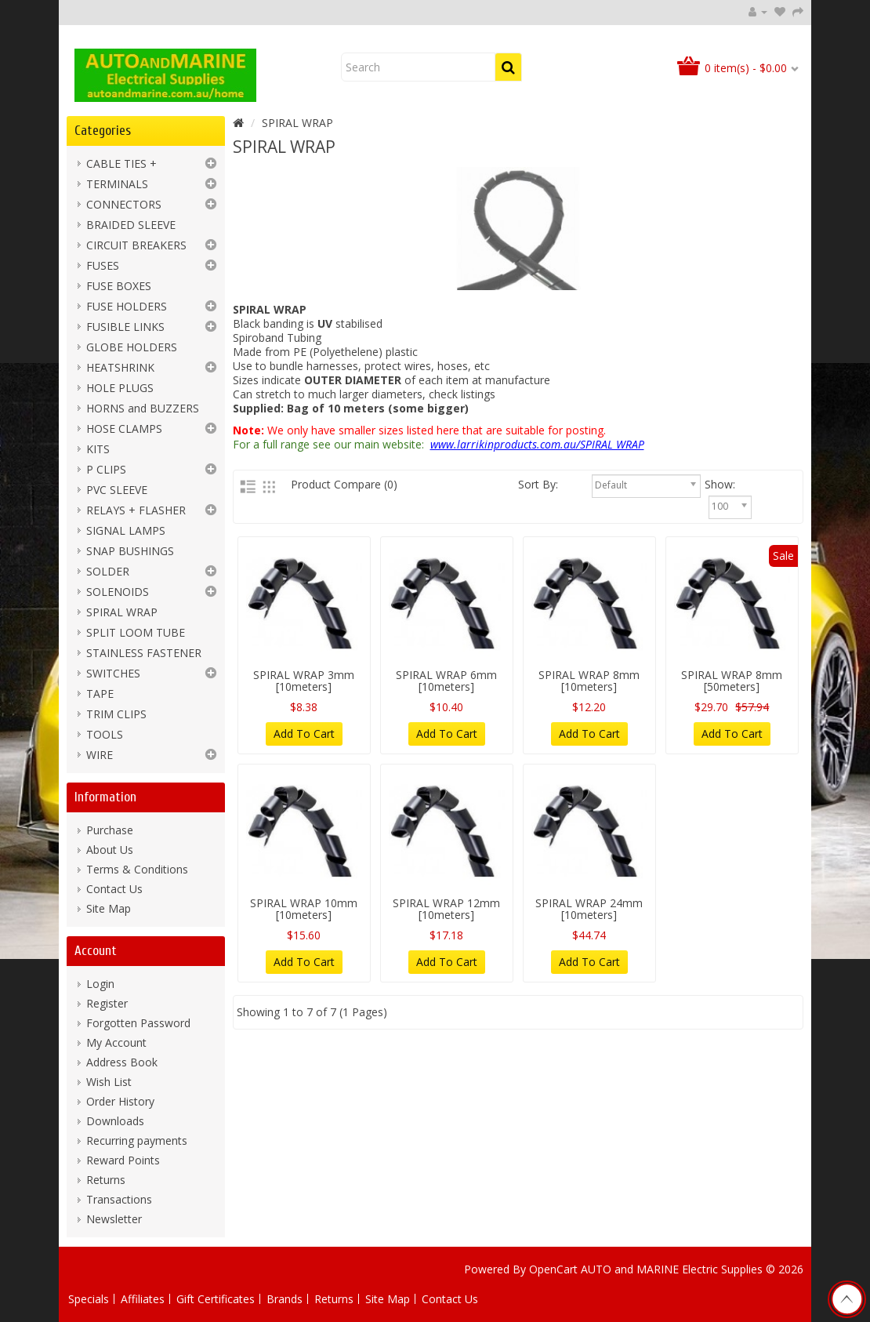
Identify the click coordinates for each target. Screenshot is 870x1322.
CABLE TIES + (121, 163)
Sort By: (568, 485)
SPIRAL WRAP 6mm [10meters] (446, 680)
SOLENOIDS (117, 591)
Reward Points (123, 1160)
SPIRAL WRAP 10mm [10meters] (303, 908)
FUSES (102, 265)
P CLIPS (106, 469)
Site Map (108, 908)
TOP (847, 1299)
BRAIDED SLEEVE (131, 224)
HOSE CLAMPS (124, 428)
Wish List (109, 1081)
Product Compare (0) (344, 484)
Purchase (109, 830)
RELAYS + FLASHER (136, 510)
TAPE (100, 693)
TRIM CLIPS (116, 713)
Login (100, 983)
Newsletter (114, 1218)
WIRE (99, 754)
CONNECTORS (123, 204)
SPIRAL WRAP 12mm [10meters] (446, 908)
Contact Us (114, 888)
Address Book (122, 1062)
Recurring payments (136, 1140)
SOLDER (107, 571)
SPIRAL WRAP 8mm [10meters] (589, 680)
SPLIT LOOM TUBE (135, 632)
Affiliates (143, 1298)
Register (107, 1003)
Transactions (119, 1199)
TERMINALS (117, 183)
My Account (116, 1042)
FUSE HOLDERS (126, 306)
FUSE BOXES (118, 285)
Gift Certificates (215, 1298)
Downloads (115, 1120)
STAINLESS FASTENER (143, 652)
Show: (736, 485)
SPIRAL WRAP (122, 612)
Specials (88, 1298)
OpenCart (553, 1269)
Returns (105, 1179)
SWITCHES (113, 673)
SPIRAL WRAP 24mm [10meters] (589, 908)
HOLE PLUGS (120, 387)
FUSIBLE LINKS (125, 326)
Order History (120, 1101)
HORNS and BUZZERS (142, 408)
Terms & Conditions (137, 869)
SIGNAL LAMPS (125, 530)
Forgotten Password (138, 1022)
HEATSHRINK (120, 367)
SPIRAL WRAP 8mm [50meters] (731, 680)
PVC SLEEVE (116, 489)
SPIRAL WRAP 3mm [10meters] (303, 680)
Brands (284, 1298)
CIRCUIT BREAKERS (136, 245)
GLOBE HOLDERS (131, 347)
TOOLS (104, 734)
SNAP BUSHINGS (130, 550)
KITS (98, 448)
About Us (109, 849)
